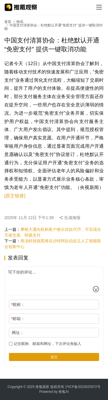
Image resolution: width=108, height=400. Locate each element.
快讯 (19, 22)
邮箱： (17, 318)
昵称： (17, 304)
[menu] (99, 7)
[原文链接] (14, 195)
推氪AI (63, 392)
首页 (7, 22)
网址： (18, 332)
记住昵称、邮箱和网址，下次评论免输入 (45, 344)
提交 (54, 357)
